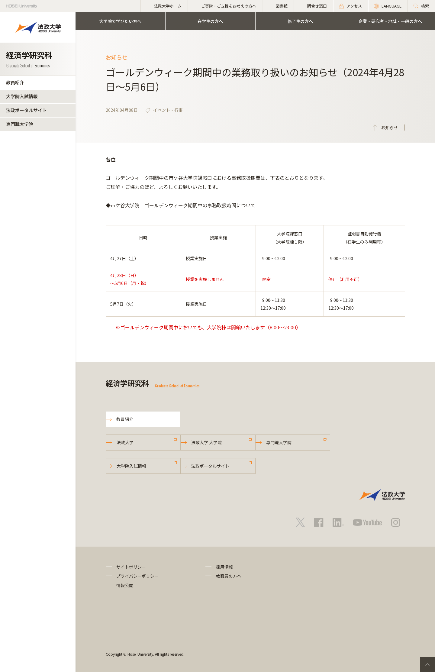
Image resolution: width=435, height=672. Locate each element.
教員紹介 (15, 82)
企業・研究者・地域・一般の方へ (390, 21)
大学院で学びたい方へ (120, 21)
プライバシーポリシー (137, 576)
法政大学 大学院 (206, 442)
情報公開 (124, 585)
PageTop (427, 664)
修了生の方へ (300, 21)
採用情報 (224, 567)
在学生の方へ (210, 21)
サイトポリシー (131, 567)
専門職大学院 (19, 124)
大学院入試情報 (22, 96)
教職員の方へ (228, 576)
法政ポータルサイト (26, 110)
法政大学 (125, 442)
